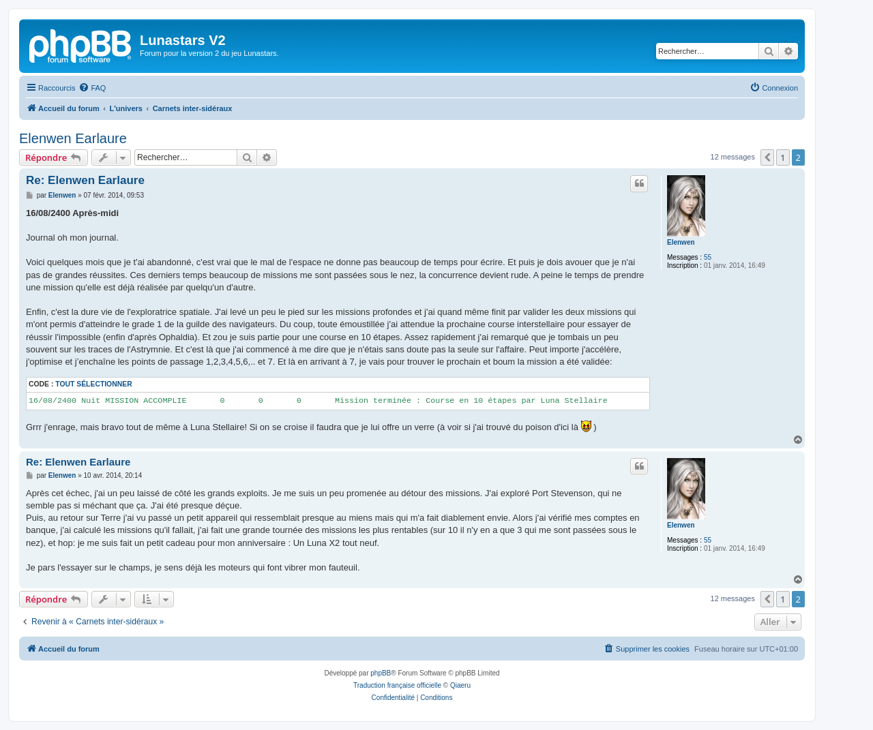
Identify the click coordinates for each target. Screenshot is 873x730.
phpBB (380, 673)
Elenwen (681, 242)
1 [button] (782, 157)
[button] (767, 157)
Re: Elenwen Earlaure (85, 180)
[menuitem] (92, 88)
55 (707, 257)
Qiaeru (460, 685)
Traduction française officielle (397, 685)
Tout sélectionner (93, 384)
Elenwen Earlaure (73, 138)
